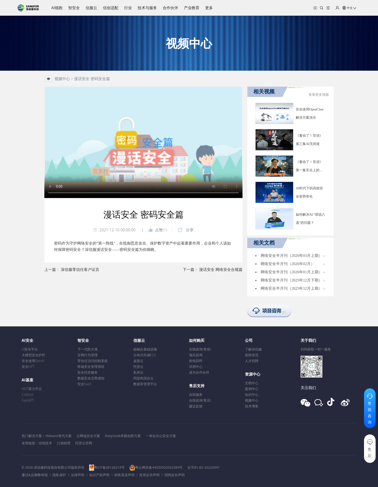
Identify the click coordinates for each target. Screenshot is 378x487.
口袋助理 (63, 443)
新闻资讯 (251, 355)
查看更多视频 (319, 94)
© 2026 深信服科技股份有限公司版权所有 (53, 467)
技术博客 (251, 406)
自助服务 (195, 394)
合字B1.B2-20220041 (203, 467)
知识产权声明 (99, 475)
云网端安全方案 (88, 435)
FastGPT (28, 400)
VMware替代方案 (58, 435)
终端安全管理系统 (90, 366)
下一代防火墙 (87, 349)
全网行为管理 (87, 355)
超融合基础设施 (145, 349)
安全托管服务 (87, 372)
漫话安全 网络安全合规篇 (221, 269)
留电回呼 (195, 360)
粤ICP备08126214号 (109, 467)
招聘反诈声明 (174, 475)
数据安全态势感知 (90, 378)
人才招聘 (251, 360)
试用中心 (195, 366)
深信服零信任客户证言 (80, 269)
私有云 (138, 372)
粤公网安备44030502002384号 (158, 467)
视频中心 (251, 400)
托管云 (138, 366)
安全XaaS (84, 384)
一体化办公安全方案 (161, 435)
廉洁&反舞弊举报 (35, 475)
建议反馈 (195, 406)
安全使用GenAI (33, 360)
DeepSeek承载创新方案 (123, 435)
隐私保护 (59, 475)
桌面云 (138, 360)
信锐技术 (45, 443)
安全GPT (28, 366)
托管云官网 (83, 443)
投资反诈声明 (149, 475)
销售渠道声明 (124, 475)
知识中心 (251, 394)
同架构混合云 (143, 378)
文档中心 (251, 383)
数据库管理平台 (145, 384)
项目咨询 (195, 355)
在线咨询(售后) (200, 400)
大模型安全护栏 (33, 355)
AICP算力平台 (32, 388)
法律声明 (77, 475)
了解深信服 (253, 349)
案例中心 (251, 388)
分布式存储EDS (144, 355)
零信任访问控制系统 (92, 360)
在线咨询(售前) (200, 349)
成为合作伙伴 (199, 372)
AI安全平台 (30, 349)
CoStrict (28, 394)
